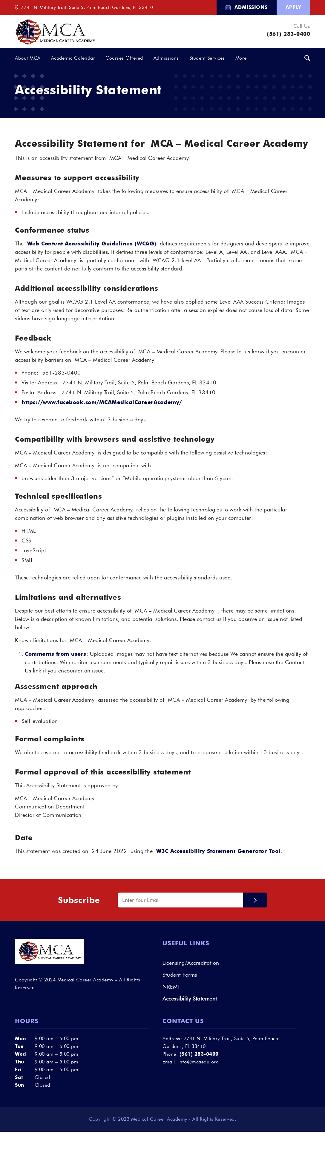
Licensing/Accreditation (190, 963)
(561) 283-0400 (288, 34)
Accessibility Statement (189, 998)
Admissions (251, 7)
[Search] (307, 58)
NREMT (171, 987)
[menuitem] (247, 7)
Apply (293, 7)
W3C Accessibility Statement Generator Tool (218, 851)
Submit (255, 900)
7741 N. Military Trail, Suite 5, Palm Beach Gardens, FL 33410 (87, 7)
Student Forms (179, 975)
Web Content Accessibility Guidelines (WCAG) (92, 243)
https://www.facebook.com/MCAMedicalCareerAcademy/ (102, 402)
